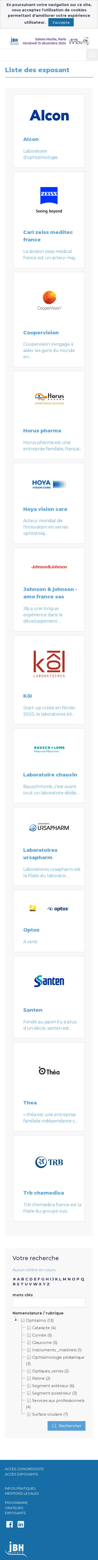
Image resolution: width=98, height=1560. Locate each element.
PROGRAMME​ (16, 1503)
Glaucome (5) (41, 1342)
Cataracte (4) (41, 1328)
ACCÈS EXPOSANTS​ (21, 1474)
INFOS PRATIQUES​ (20, 1488)
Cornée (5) (39, 1335)
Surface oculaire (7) (47, 1414)
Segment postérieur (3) (51, 1393)
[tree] (49, 1367)
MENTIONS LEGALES (22, 1493)
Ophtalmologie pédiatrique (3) (55, 1360)
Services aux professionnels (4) (55, 1403)
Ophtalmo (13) (37, 1320)
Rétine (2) (38, 1378)
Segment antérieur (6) (50, 1386)
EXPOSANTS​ (15, 1513)
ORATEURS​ (14, 1508)
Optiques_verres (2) (47, 1371)
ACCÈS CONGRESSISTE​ (24, 1469)
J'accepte (61, 22)
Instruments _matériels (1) (54, 1350)
